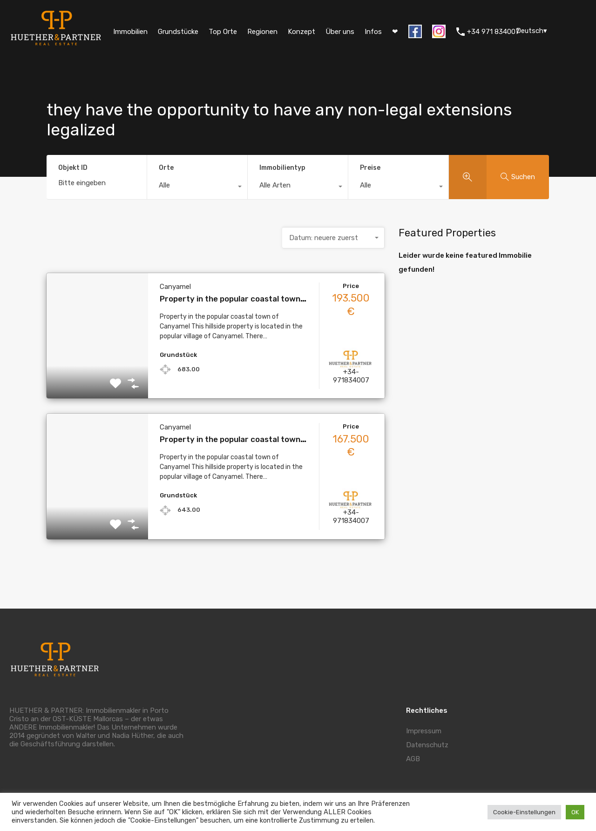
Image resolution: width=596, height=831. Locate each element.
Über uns (339, 31)
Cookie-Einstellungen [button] (524, 812)
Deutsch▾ (531, 31)
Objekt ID (73, 168)
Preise (370, 168)
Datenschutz (427, 745)
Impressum (423, 731)
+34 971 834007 (493, 31)
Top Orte (223, 31)
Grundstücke (178, 31)
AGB (413, 759)
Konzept (301, 31)
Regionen (262, 31)
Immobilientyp (282, 168)
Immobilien (130, 31)
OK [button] (575, 812)
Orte (166, 168)
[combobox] (197, 187)
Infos (373, 31)
